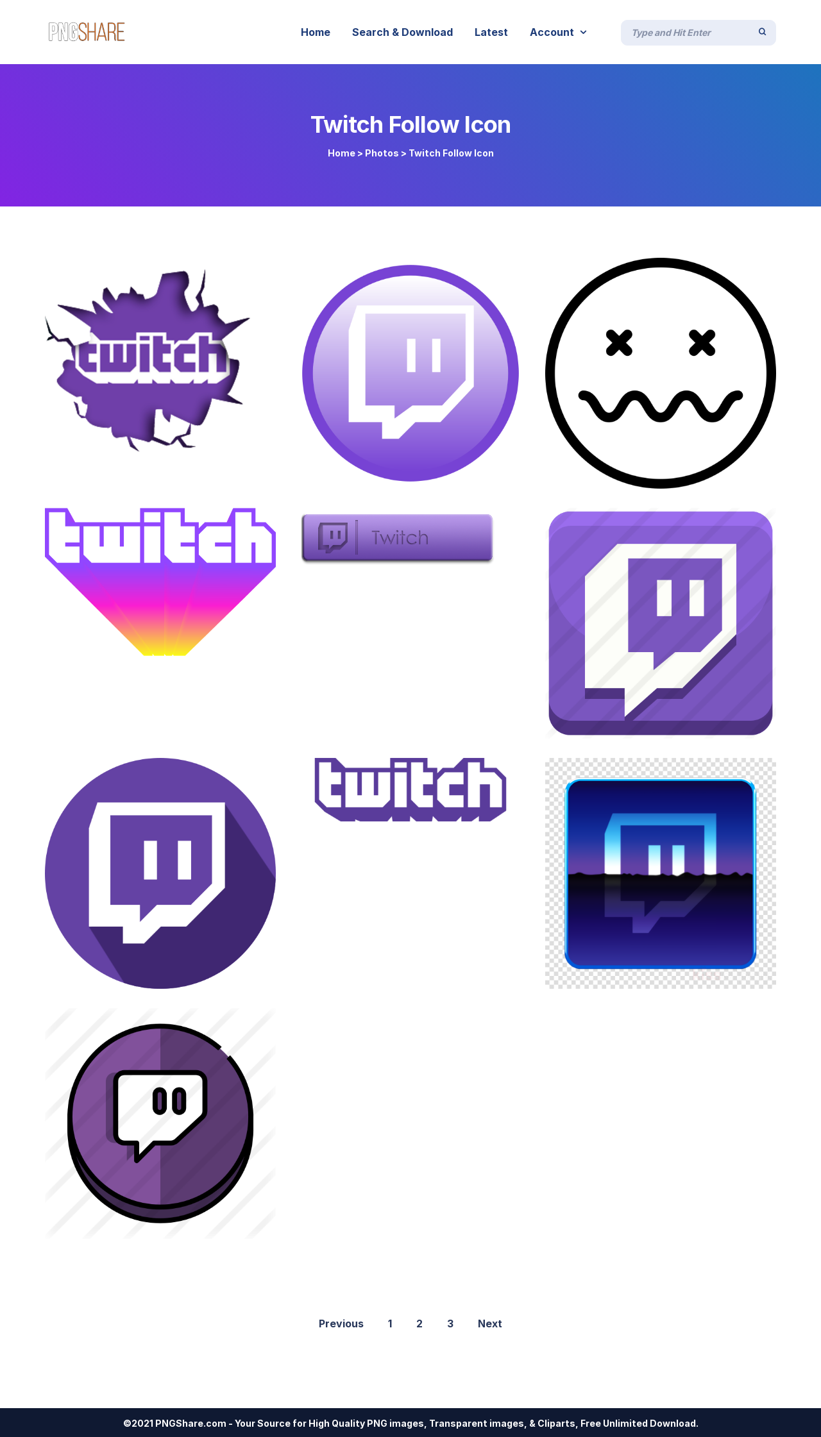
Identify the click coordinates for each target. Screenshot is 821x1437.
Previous (341, 1323)
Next (490, 1323)
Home (341, 152)
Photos (382, 152)
